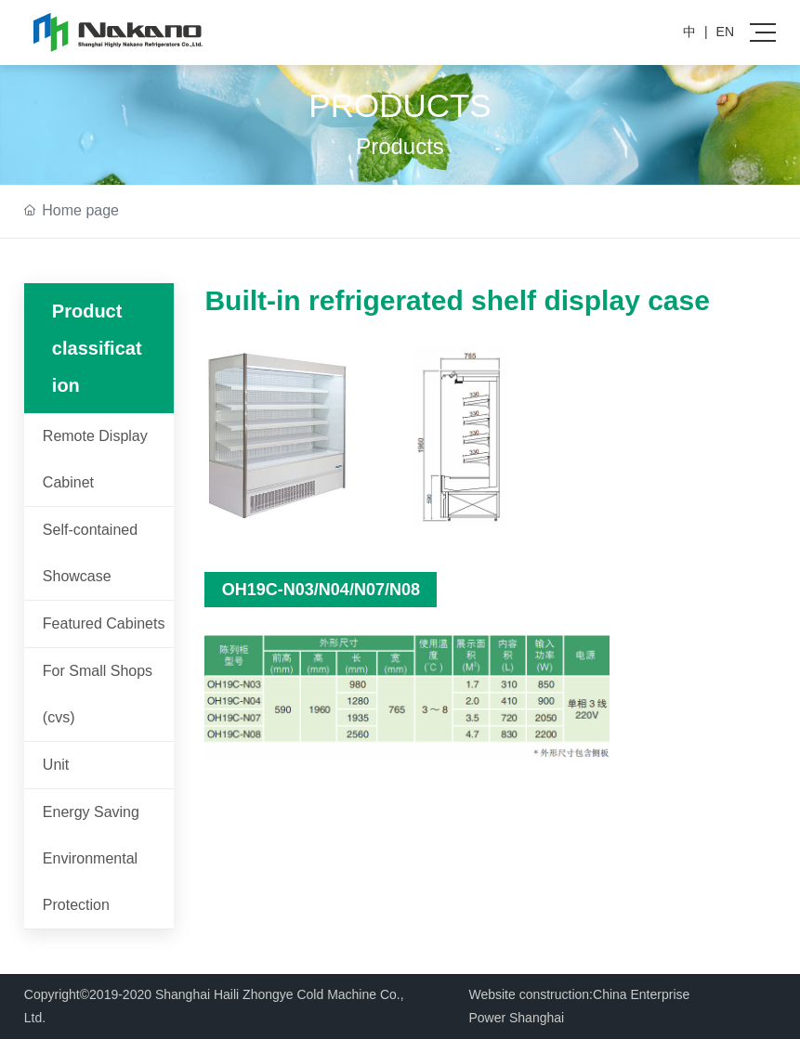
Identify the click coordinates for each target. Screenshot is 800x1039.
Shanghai (536, 1017)
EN (725, 31)
